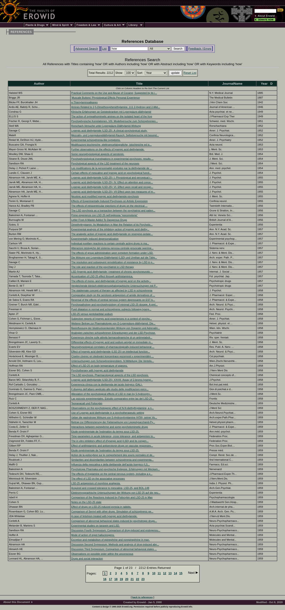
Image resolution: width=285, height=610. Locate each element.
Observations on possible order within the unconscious (102, 553)
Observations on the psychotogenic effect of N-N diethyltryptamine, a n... (112, 408)
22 (137, 579)
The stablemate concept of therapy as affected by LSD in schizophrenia (111, 290)
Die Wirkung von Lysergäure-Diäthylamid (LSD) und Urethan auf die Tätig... (114, 257)
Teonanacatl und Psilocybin (86, 403)
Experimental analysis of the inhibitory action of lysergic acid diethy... (110, 229)
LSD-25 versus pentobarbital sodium (92, 314)
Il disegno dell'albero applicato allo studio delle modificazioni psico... (110, 389)
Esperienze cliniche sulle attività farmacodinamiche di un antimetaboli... (111, 337)
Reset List (190, 73)
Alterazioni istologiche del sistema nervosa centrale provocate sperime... (112, 248)
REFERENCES (21, 32)
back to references (142, 597)
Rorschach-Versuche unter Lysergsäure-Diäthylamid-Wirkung (106, 125)
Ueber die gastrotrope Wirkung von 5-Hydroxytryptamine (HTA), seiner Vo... (114, 417)
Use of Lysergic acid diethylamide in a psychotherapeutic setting (107, 412)
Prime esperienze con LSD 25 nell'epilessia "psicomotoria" (104, 215)
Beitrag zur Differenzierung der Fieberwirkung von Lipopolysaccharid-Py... (113, 422)
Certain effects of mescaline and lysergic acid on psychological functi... (111, 172)
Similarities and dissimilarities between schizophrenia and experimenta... (112, 459)
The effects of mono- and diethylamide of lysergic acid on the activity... (111, 281)
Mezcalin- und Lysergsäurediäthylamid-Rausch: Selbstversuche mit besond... (115, 135)
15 (180, 573)
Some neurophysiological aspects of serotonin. (97, 154)
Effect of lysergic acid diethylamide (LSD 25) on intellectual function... (110, 351)
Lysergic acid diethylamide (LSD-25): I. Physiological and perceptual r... (111, 177)
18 (116, 579)
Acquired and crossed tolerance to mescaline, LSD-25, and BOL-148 (110, 488)
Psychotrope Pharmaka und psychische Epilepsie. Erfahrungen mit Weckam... (115, 469)
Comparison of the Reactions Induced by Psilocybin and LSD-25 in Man (112, 497)
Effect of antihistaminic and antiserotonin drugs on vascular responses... (112, 445)
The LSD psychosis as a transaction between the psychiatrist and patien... (113, 210)
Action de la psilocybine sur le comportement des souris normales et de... (112, 455)
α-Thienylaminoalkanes (84, 102)
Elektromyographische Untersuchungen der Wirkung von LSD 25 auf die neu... (115, 492)
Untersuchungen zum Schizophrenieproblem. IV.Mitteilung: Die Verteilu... (112, 361)
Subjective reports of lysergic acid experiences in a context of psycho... (111, 318)
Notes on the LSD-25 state (86, 502)
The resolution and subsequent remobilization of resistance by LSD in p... (112, 262)
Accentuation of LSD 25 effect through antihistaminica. (102, 276)
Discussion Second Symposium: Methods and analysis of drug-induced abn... (115, 544)
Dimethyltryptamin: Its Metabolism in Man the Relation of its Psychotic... (112, 224)
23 (143, 579)
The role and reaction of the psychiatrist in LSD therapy (102, 266)
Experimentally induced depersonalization (95, 238)
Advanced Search (86, 48)
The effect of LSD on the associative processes (98, 478)
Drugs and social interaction (87, 558)
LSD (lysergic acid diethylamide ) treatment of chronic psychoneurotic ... (112, 271)
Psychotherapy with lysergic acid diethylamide (97, 370)
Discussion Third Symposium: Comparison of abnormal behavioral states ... (114, 549)
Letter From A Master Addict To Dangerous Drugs (99, 219)
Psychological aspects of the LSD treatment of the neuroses (105, 163)
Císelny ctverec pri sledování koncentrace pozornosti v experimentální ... (112, 356)
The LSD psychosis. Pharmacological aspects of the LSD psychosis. (110, 375)
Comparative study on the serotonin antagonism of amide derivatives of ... (113, 295)
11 (159, 573)
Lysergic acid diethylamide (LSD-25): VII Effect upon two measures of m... (113, 191)
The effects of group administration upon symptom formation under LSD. (112, 252)
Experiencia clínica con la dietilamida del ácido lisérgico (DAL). (106, 384)
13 (170, 573)
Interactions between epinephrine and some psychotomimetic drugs (109, 426)
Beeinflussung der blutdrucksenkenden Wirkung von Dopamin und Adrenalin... (115, 328)
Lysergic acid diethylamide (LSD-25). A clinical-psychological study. (109, 130)
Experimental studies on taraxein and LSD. (95, 525)
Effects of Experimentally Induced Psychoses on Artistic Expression (109, 201)
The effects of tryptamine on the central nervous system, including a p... (112, 473)
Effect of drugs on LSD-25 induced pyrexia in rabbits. (101, 506)
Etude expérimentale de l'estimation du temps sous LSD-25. (105, 431)
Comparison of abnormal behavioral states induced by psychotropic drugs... (114, 520)
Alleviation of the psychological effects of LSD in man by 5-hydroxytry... (111, 393)
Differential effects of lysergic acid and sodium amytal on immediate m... (112, 342)
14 (175, 573)
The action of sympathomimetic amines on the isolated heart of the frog (111, 116)
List (104, 48)
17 (110, 579)
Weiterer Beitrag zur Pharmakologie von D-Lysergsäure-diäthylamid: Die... (113, 323)
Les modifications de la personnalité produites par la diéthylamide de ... (111, 168)
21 (132, 579)
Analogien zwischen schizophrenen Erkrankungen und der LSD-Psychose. (113, 332)
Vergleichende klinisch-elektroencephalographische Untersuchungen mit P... (114, 285)
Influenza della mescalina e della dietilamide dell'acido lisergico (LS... (110, 464)
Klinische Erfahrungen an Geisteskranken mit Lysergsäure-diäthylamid (111, 111)
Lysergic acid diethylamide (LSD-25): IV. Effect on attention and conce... (112, 182)
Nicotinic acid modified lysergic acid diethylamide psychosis (105, 196)
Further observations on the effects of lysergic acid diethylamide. (108, 149)
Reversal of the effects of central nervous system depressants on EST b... (113, 299)
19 (121, 579)
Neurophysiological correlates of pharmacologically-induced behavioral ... (112, 346)
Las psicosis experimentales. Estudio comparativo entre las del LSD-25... (112, 398)
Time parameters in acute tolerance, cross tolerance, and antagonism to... (113, 436)
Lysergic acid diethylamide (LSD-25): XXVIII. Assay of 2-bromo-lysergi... (112, 379)
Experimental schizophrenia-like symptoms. (96, 140)
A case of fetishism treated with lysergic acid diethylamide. (104, 516)
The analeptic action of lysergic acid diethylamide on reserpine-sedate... (112, 234)
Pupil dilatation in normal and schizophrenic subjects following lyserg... (111, 309)
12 (164, 573)
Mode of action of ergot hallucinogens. (93, 535)
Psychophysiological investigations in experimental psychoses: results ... (112, 158)
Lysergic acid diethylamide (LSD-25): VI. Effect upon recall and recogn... (112, 187)
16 (105, 579)
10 (153, 573)
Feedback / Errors (199, 48)
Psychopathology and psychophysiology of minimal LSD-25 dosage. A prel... (114, 304)
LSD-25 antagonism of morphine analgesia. (96, 483)
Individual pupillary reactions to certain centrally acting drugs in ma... (110, 243)
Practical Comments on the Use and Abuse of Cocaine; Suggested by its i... (114, 92)
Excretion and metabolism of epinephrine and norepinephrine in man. (110, 539)
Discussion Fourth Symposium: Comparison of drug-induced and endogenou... (115, 530)
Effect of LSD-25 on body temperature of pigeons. (99, 365)
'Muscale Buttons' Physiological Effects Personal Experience (105, 97)
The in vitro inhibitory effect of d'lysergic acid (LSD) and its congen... (110, 441)
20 (126, 579)
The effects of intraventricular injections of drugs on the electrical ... (109, 205)
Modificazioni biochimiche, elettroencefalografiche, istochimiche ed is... (111, 144)
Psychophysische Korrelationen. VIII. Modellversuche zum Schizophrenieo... (114, 121)
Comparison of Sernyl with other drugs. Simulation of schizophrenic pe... (112, 511)
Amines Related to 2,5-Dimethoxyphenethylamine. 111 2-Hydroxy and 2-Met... (115, 107)
